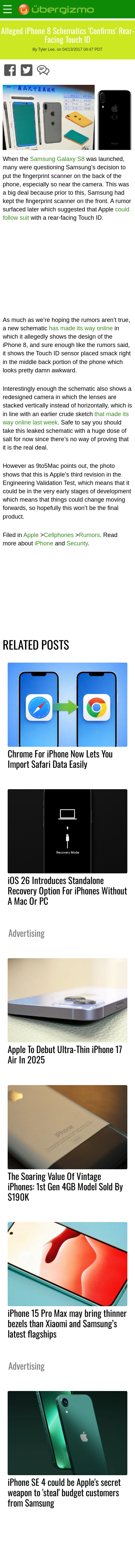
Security (77, 543)
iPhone (44, 543)
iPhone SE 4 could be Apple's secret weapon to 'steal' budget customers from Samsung (64, 1492)
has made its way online (81, 328)
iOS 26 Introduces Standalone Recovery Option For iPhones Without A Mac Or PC (67, 890)
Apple (31, 535)
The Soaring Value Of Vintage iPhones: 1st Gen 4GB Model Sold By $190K (65, 1186)
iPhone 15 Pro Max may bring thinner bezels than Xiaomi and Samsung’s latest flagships (67, 1323)
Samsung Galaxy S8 (57, 159)
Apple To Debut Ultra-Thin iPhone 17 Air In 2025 (65, 1054)
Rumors (89, 535)
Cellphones (59, 535)
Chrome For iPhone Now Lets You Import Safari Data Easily (60, 758)
